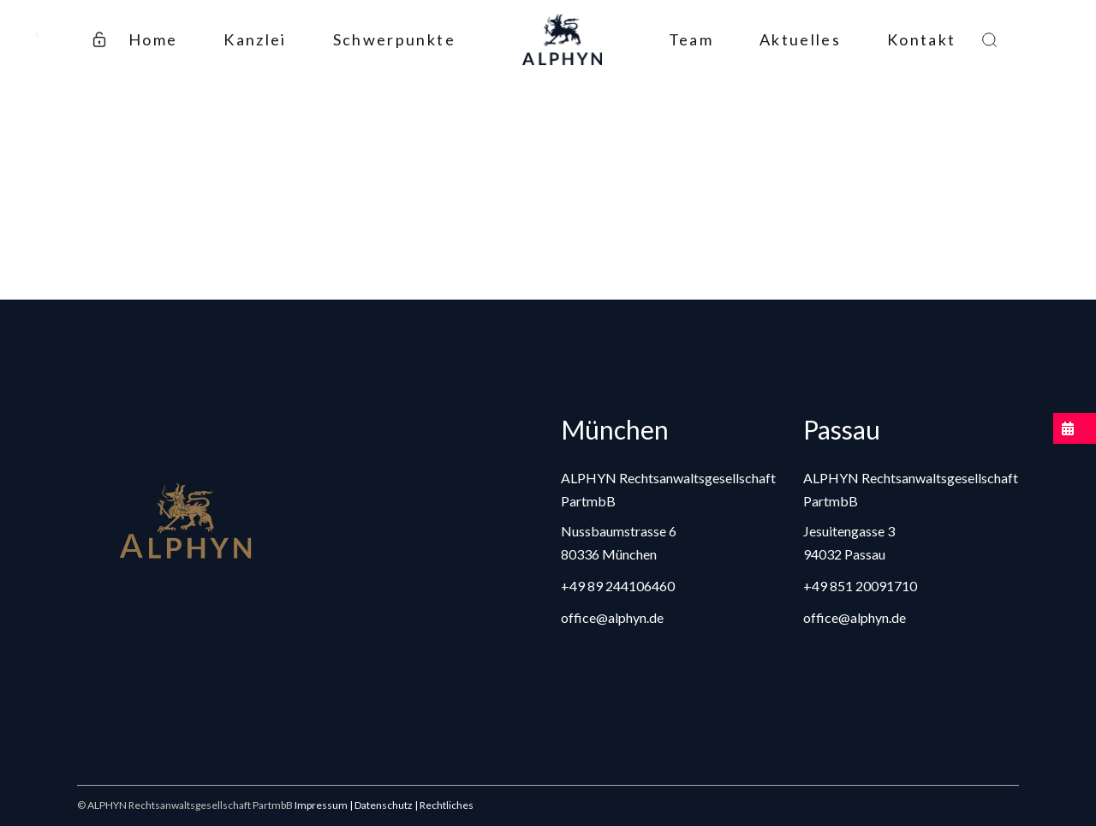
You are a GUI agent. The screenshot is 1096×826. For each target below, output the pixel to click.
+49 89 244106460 (618, 586)
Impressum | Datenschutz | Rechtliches (384, 805)
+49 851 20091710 (860, 586)
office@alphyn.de (612, 617)
